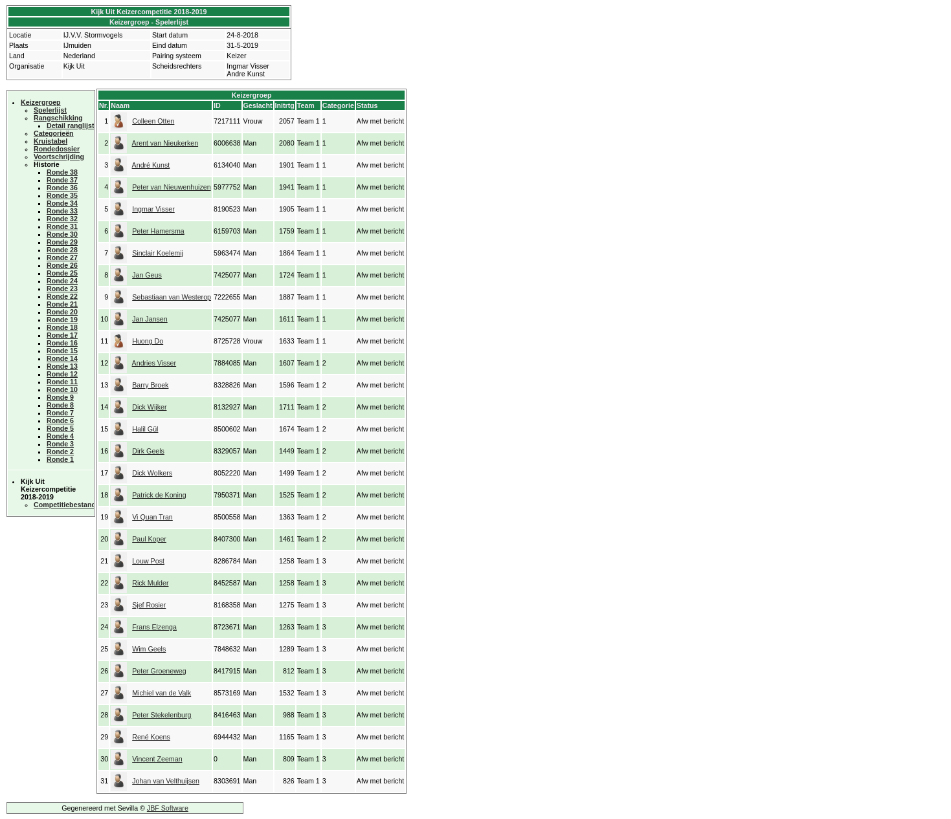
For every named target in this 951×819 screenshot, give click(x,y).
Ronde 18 (62, 327)
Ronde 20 (62, 312)
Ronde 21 (62, 304)
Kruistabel (50, 141)
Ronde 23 (62, 288)
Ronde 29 (62, 242)
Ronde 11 (62, 382)
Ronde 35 (62, 195)
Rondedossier (57, 149)
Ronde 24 (62, 281)
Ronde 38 (62, 172)
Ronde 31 (62, 226)
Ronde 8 (60, 405)
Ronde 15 (62, 351)
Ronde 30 (62, 234)
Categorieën (54, 133)
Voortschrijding (59, 156)
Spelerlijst (50, 110)
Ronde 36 (62, 187)
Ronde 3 (60, 444)
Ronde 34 (62, 203)
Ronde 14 (62, 358)
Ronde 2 (60, 451)
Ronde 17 (62, 335)
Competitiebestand (65, 504)
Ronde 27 (62, 257)
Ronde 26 (62, 265)
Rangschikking (58, 118)
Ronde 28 (62, 250)
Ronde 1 (60, 459)
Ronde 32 (62, 219)
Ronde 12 (62, 374)
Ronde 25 (62, 273)
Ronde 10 (62, 389)
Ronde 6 (60, 420)
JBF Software (167, 808)
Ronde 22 (62, 296)
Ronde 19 (62, 319)
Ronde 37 (62, 180)
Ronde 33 (62, 211)
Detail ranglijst (70, 125)
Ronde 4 (60, 436)
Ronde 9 (60, 397)
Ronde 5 (60, 428)
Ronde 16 (62, 343)
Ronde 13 (62, 366)
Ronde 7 (60, 413)
